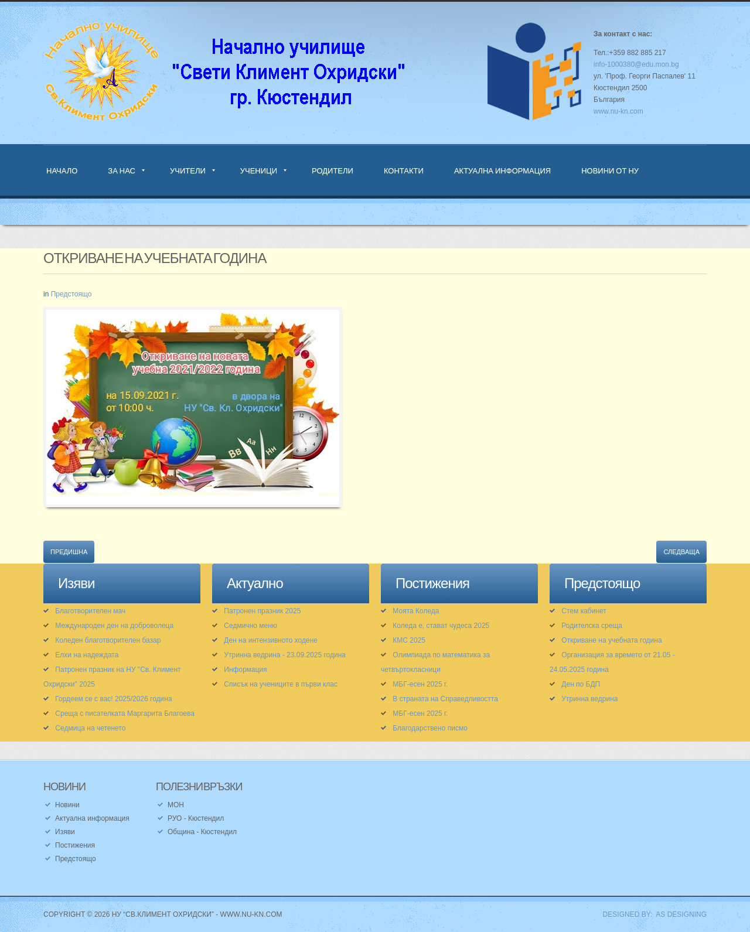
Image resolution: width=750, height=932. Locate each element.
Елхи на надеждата (86, 655)
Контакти (404, 170)
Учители (188, 170)
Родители (332, 170)
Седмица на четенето (90, 728)
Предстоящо (71, 294)
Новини (67, 805)
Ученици (258, 170)
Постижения (75, 845)
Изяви (65, 832)
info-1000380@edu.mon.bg (636, 64)
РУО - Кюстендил (196, 818)
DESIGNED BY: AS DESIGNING (651, 914)
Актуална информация (502, 170)
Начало (61, 170)
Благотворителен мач (90, 611)
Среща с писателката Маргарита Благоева (125, 713)
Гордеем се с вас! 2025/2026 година (113, 699)
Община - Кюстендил (202, 832)
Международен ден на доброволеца (114, 626)
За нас (121, 170)
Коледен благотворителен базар (108, 640)
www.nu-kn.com (618, 111)
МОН (176, 805)
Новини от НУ (610, 170)
